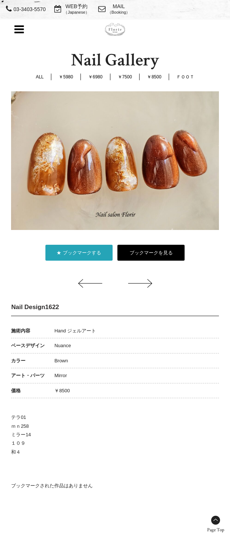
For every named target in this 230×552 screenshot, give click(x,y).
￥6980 (95, 76)
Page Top (215, 530)
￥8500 (154, 76)
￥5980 (66, 76)
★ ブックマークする (78, 252)
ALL (40, 76)
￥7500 (125, 76)
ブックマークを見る (151, 252)
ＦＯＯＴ (185, 76)
